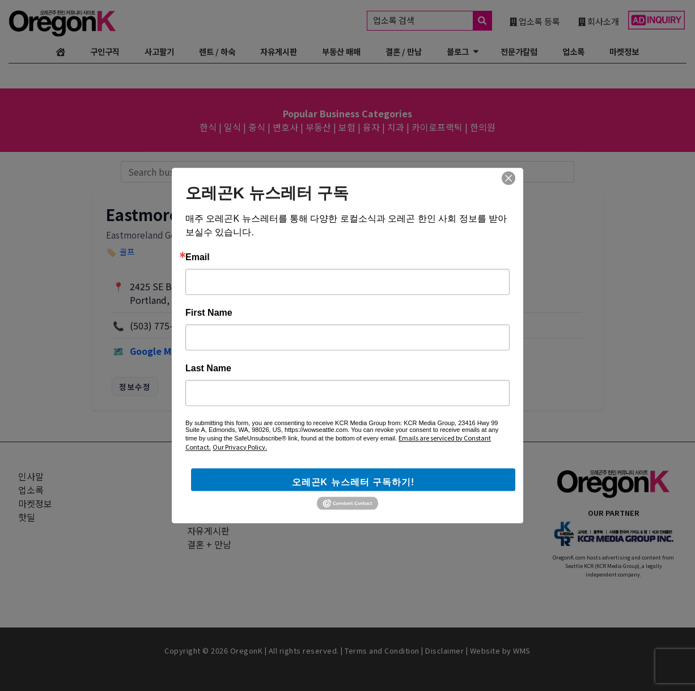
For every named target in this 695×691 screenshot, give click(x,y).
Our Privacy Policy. (240, 446)
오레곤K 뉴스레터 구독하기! (353, 482)
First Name (208, 312)
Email (197, 257)
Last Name (208, 368)
